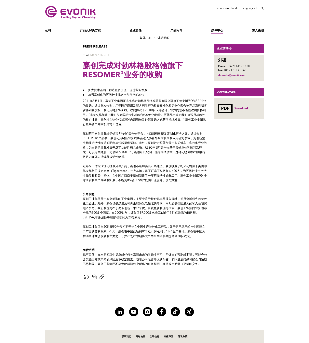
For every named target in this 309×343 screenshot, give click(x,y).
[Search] (262, 8)
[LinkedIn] (119, 311)
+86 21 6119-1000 (238, 66)
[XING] (189, 311)
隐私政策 (182, 336)
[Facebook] (161, 311)
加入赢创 (258, 30)
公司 (48, 30)
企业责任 (135, 30)
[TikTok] (175, 311)
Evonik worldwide (227, 8)
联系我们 (126, 336)
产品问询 (176, 30)
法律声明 (168, 336)
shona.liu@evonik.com (231, 75)
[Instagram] (147, 311)
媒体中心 (217, 30)
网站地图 (140, 336)
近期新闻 (163, 38)
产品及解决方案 (90, 30)
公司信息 (154, 336)
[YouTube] (133, 311)
